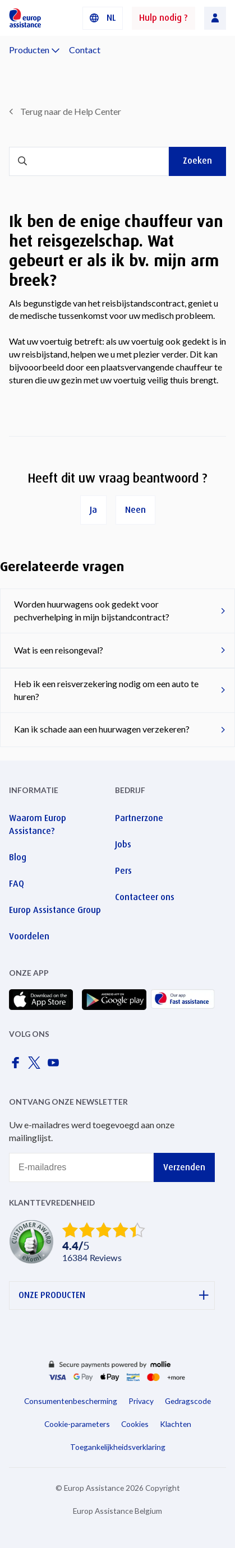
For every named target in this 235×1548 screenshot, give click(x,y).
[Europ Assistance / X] (36, 1065)
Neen (135, 509)
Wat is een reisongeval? (58, 650)
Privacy (141, 1401)
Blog (17, 857)
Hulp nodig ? (163, 17)
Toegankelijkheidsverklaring (117, 1447)
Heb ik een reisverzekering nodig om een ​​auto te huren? (106, 690)
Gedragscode (188, 1401)
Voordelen (29, 936)
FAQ (16, 883)
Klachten (175, 1424)
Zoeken (197, 160)
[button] (102, 18)
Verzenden (184, 1167)
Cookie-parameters (77, 1424)
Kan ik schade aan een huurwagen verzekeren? (102, 729)
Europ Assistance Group (55, 910)
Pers (123, 870)
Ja (93, 509)
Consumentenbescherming (70, 1401)
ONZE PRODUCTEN (114, 1295)
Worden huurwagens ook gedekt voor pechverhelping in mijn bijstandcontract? (91, 610)
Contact (84, 49)
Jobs (123, 844)
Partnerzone (139, 818)
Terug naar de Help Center (70, 111)
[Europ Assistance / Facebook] (17, 1065)
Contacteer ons (144, 897)
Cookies (135, 1424)
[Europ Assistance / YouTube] (55, 1065)
